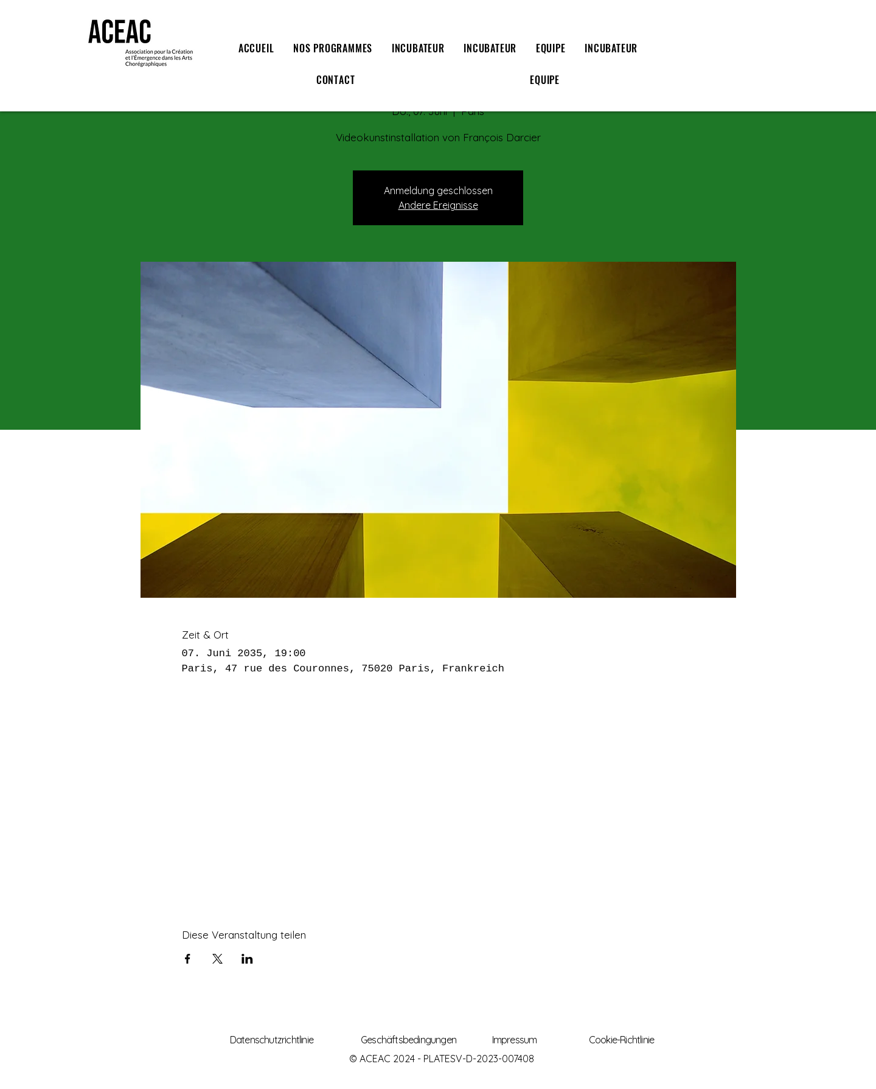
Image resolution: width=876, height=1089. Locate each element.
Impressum (514, 1040)
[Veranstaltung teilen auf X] (217, 959)
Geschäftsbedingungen (408, 1040)
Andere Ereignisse (438, 205)
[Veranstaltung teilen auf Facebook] (187, 959)
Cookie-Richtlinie (621, 1040)
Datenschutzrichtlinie (271, 1040)
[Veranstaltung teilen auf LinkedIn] (247, 959)
